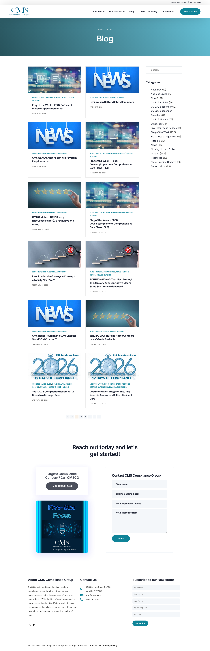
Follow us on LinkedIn (179, 2)
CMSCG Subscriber (161, 106)
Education (156, 123)
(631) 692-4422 (62, 487)
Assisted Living (39, 385)
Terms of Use (94, 646)
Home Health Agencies (105, 272)
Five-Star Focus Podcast (164, 128)
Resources (156, 157)
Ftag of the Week (45, 97)
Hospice (35, 388)
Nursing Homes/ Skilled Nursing (109, 97)
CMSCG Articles (159, 102)
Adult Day (156, 89)
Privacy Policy (110, 646)
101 (94, 417)
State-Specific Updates (163, 162)
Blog (34, 97)
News (118, 272)
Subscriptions (158, 166)
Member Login (195, 2)
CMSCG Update (159, 119)
